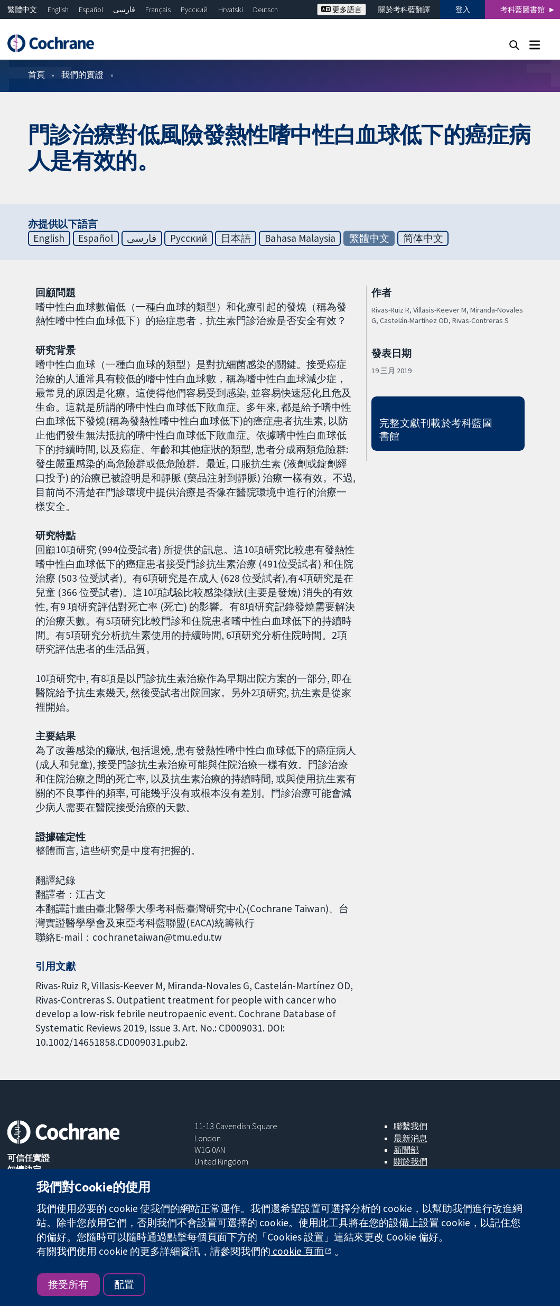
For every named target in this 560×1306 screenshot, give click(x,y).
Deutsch (265, 9)
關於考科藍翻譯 (404, 9)
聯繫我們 (410, 1126)
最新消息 (410, 1138)
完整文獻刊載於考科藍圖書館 (435, 429)
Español (91, 9)
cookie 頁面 (297, 1251)
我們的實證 (82, 74)
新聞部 (406, 1149)
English (58, 9)
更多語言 (341, 9)
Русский (194, 9)
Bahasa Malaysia (300, 238)
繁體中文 (22, 9)
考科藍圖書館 (522, 9)
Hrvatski (230, 9)
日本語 (236, 238)
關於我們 (410, 1161)
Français (158, 9)
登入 (462, 9)
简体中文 (423, 238)
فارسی (124, 9)
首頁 (36, 74)
